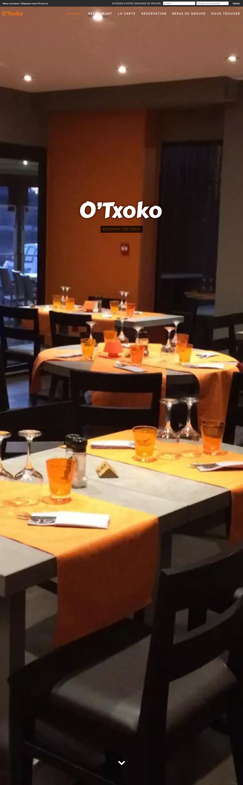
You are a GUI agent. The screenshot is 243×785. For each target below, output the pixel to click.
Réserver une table (121, 229)
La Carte (127, 13)
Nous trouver (225, 13)
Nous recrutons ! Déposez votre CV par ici (25, 3)
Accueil (75, 13)
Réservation (154, 13)
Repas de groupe (189, 13)
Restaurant (100, 13)
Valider (236, 3)
